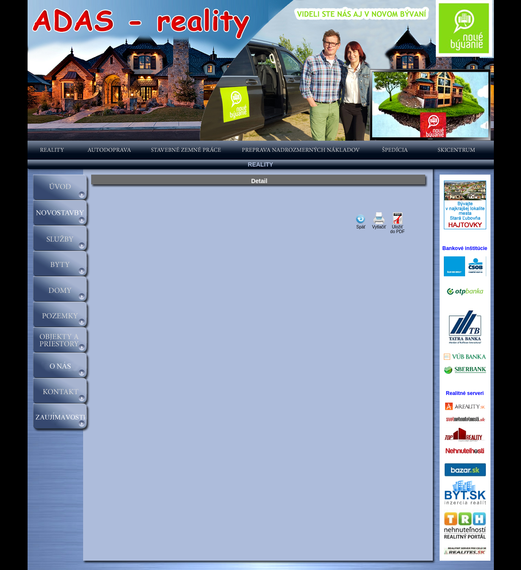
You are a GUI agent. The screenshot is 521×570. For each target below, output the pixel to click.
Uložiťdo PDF (397, 227)
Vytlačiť (379, 225)
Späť (360, 227)
